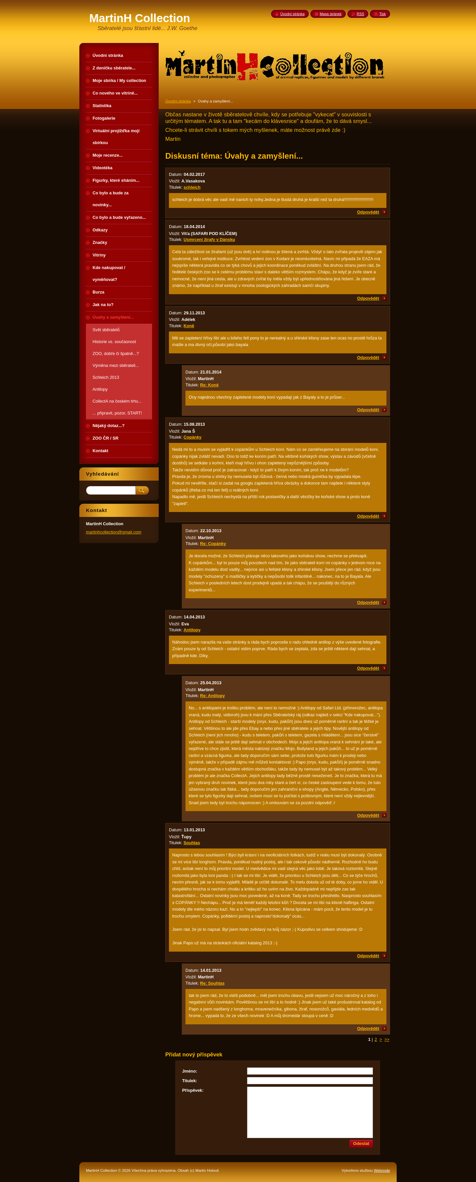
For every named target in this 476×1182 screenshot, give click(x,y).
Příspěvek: (193, 1090)
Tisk (382, 14)
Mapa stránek (330, 14)
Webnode (382, 1170)
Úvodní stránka (178, 101)
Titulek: (189, 1080)
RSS (360, 14)
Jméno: (189, 1071)
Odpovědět (368, 212)
